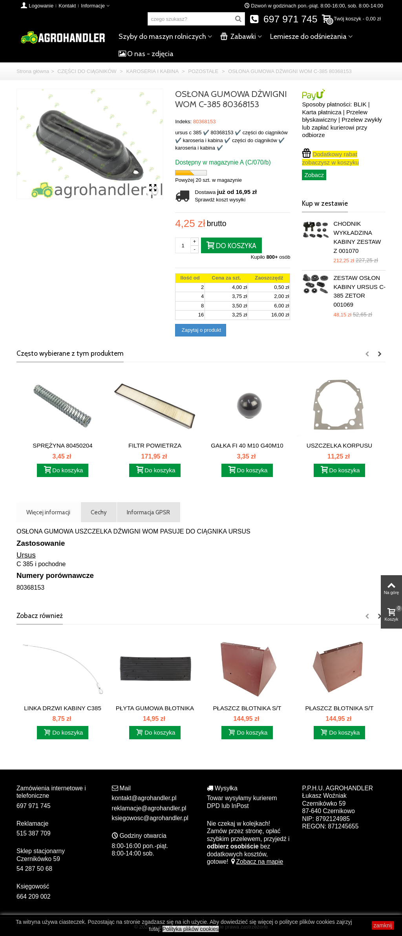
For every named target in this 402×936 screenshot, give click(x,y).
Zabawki (238, 36)
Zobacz (314, 175)
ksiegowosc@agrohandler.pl (150, 818)
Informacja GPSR (148, 512)
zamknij (383, 925)
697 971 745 (284, 19)
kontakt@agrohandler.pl (144, 798)
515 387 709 (33, 833)
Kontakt (67, 6)
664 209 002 (33, 896)
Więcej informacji (48, 512)
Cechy (99, 512)
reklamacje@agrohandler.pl (149, 808)
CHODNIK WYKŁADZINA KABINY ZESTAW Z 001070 (357, 237)
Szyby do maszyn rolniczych (162, 36)
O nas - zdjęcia (146, 54)
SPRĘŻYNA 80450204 (62, 445)
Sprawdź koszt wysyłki (220, 200)
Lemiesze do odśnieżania (308, 36)
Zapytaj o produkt (200, 330)
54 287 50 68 (34, 868)
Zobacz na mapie (256, 861)
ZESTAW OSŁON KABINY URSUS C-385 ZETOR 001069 (359, 291)
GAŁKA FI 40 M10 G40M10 (247, 445)
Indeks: (183, 121)
